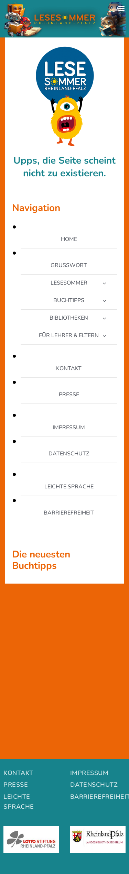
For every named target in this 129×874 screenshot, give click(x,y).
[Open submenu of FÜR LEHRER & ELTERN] (104, 335)
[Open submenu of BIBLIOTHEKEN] (104, 318)
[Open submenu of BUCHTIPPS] (104, 300)
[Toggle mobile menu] (122, 8)
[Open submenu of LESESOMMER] (104, 283)
